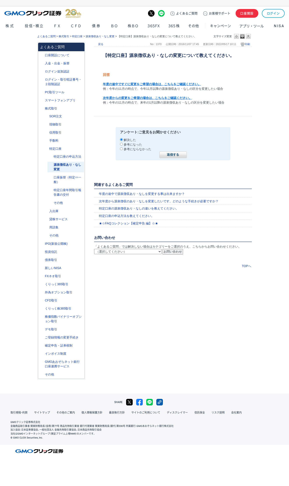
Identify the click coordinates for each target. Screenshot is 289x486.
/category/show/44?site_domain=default (42, 374)
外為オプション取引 (58, 292)
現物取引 (55, 124)
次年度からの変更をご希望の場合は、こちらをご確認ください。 (147, 98)
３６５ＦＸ (153, 26)
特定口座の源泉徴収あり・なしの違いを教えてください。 (139, 208)
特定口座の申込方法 (67, 156)
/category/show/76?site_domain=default (46, 132)
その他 (193, 26)
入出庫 (53, 211)
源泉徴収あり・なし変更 (100, 36)
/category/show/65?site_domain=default (42, 292)
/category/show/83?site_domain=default (46, 124)
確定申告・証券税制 (58, 345)
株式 (10, 26)
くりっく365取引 (56, 284)
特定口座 (77, 36)
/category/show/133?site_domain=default (42, 316)
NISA (279, 26)
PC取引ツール (54, 92)
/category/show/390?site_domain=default (42, 353)
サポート (219, 13)
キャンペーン (220, 26)
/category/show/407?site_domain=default (42, 308)
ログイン (273, 13)
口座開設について (57, 55)
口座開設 (247, 13)
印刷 (247, 44)
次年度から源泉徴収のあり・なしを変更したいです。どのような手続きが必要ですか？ (159, 201)
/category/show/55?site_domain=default (42, 63)
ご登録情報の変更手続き (62, 337)
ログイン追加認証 (57, 71)
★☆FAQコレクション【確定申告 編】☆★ (128, 223)
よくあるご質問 (46, 36)
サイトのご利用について (145, 412)
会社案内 (236, 412)
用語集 (53, 227)
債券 (96, 26)
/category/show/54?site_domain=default (42, 79)
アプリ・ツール (251, 25)
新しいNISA (53, 268)
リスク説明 (218, 412)
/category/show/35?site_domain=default (42, 284)
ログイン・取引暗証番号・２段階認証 (63, 82)
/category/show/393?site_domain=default (42, 268)
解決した (130, 140)
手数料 (53, 140)
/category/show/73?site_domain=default (42, 243)
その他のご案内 (65, 412)
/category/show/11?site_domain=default (42, 300)
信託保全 (199, 412)
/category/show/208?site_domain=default (42, 100)
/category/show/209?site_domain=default (42, 329)
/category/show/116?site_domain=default (42, 252)
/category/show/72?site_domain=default (42, 108)
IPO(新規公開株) (56, 243)
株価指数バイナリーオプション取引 (63, 319)
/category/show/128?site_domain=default (42, 361)
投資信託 (51, 252)
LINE (161, 13)
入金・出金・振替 (57, 63)
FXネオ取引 (53, 276)
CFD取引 (51, 300)
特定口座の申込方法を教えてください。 (126, 216)
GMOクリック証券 (42, 13)
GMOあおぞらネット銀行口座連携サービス (62, 364)
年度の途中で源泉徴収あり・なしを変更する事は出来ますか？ (142, 193)
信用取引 (55, 132)
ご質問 (186, 13)
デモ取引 (51, 329)
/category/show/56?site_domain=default (42, 337)
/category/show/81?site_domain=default (46, 140)
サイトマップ (42, 412)
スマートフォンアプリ (60, 100)
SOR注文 (55, 116)
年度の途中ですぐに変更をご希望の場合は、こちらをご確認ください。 (152, 84)
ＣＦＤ (75, 26)
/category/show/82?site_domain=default (46, 148)
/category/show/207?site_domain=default (42, 92)
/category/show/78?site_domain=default (46, 211)
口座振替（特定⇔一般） (67, 180)
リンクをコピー (159, 402)
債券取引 (51, 260)
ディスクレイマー (177, 412)
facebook (139, 402)
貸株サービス (58, 219)
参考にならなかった (137, 149)
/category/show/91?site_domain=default (42, 55)
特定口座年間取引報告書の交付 (67, 192)
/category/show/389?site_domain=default (42, 260)
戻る (100, 44)
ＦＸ (57, 26)
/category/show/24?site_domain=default (42, 276)
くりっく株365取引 (58, 308)
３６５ (174, 26)
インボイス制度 (55, 353)
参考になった (133, 144)
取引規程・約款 (19, 412)
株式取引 (64, 36)
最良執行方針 (117, 412)
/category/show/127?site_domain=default (42, 345)
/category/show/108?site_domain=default (46, 219)
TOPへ (246, 266)
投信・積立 (34, 26)
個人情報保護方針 (91, 412)
